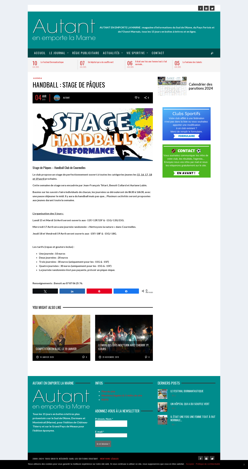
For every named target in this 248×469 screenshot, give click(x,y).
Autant (66, 97)
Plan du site (108, 391)
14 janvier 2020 (47, 357)
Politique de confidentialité (208, 464)
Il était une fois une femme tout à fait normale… (151, 62)
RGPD (105, 399)
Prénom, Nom (104, 418)
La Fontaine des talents (192, 62)
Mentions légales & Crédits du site (122, 395)
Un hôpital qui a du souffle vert (101, 62)
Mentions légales (109, 458)
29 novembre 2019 (111, 357)
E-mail (99, 431)
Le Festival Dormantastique (52, 62)
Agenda (37, 78)
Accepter (190, 464)
